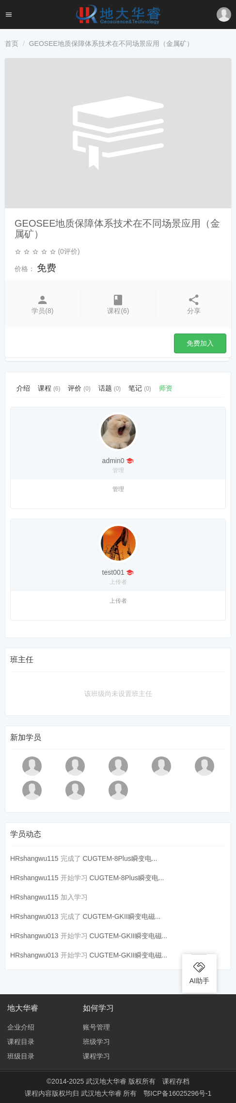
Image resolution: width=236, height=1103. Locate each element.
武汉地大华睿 (102, 1093)
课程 (49, 388)
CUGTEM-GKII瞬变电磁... (121, 916)
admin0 (113, 460)
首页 (11, 43)
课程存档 (175, 1081)
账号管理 (96, 1027)
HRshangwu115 (34, 858)
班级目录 (20, 1056)
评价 (79, 388)
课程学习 (96, 1056)
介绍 (23, 388)
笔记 (139, 388)
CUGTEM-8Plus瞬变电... (119, 858)
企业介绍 (20, 1027)
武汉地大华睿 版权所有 (121, 1081)
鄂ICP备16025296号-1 (177, 1093)
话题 (109, 388)
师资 (166, 388)
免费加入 (200, 343)
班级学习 (96, 1041)
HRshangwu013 (34, 916)
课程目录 (20, 1041)
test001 (113, 572)
